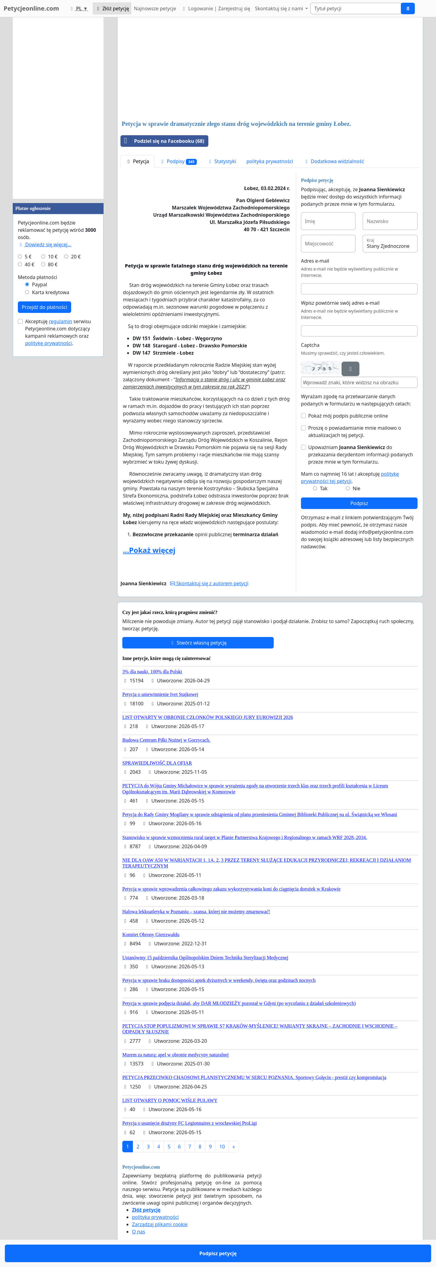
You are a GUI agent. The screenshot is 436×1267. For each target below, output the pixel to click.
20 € (76, 256)
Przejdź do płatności (44, 307)
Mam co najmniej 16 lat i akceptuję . (350, 477)
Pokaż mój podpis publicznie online (348, 415)
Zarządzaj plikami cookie (159, 1224)
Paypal (39, 284)
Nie (356, 488)
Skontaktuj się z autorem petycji (209, 583)
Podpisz (359, 503)
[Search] (355, 8)
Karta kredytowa (50, 292)
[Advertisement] (270, 69)
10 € (53, 256)
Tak (324, 488)
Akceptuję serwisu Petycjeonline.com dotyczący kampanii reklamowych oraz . (58, 332)
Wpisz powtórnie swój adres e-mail (340, 303)
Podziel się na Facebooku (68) (162, 141)
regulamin (60, 321)
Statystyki (221, 161)
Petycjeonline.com (31, 8)
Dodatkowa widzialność (333, 161)
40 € (30, 264)
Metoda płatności (37, 277)
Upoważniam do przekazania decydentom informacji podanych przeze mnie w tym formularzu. (360, 454)
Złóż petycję (112, 8)
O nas (138, 1231)
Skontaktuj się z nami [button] (279, 8)
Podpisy (178, 161)
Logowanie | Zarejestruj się (215, 8)
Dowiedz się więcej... (44, 244)
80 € (53, 264)
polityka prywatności (269, 161)
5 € (28, 256)
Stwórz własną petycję (197, 642)
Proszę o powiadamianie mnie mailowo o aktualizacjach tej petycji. (354, 431)
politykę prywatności (48, 343)
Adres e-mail (315, 261)
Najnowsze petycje (155, 8)
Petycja (137, 161)
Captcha (310, 345)
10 (222, 1146)
